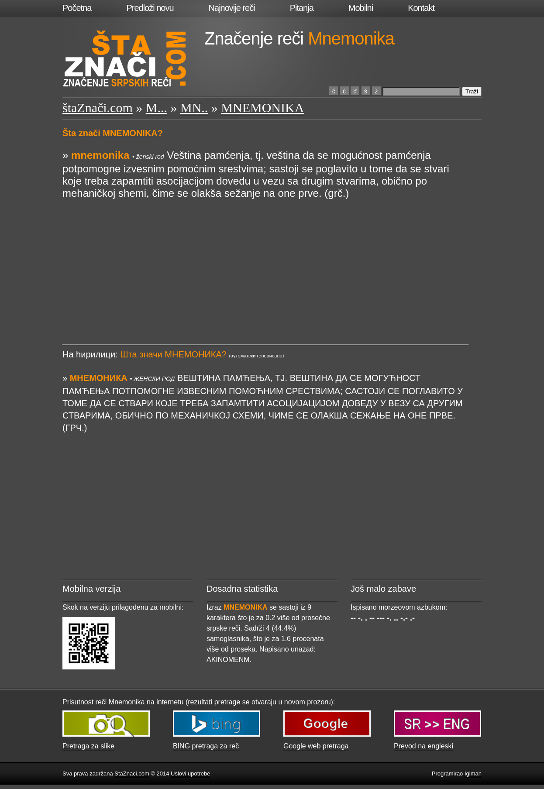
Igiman (473, 773)
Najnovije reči (232, 8)
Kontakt (421, 8)
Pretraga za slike (88, 746)
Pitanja (301, 8)
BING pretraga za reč (206, 746)
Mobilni (360, 8)
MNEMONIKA (262, 107)
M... (156, 107)
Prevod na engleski (423, 746)
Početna (76, 8)
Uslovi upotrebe (190, 773)
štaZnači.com (97, 107)
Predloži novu (149, 8)
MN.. (194, 107)
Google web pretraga (315, 746)
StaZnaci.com (131, 773)
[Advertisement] (265, 260)
